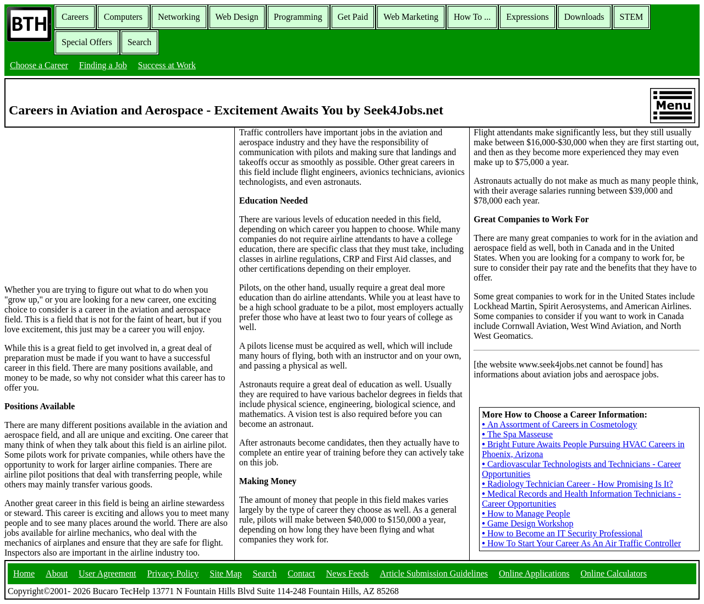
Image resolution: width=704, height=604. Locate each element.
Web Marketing (410, 16)
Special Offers (87, 42)
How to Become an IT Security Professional (562, 533)
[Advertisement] (117, 205)
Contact (301, 573)
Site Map (225, 573)
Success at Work (167, 65)
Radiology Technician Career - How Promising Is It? (577, 483)
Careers (75, 16)
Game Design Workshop (527, 523)
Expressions (527, 16)
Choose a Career (39, 65)
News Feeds (347, 573)
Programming (298, 16)
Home (24, 573)
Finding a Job (103, 65)
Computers (123, 16)
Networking (179, 16)
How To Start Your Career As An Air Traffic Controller (581, 543)
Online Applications (534, 573)
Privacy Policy (173, 573)
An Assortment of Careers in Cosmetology (559, 424)
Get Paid (353, 16)
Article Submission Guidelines (434, 573)
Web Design (237, 16)
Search (140, 42)
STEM (632, 16)
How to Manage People (526, 513)
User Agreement (107, 573)
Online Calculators (613, 573)
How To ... (472, 16)
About (57, 573)
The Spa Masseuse (517, 434)
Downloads (584, 16)
